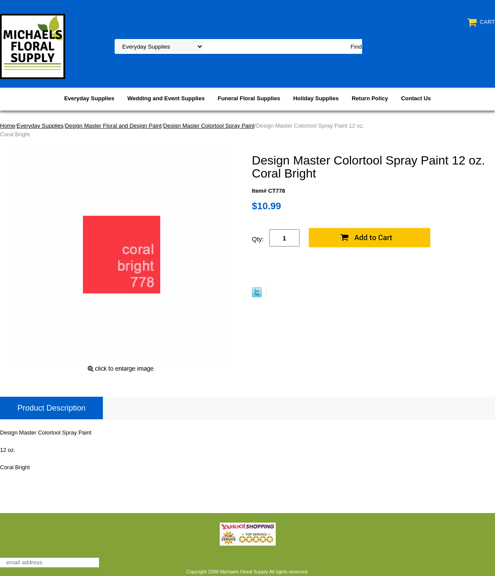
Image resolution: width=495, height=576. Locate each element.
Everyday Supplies (89, 98)
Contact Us (416, 98)
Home (7, 125)
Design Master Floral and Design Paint (113, 125)
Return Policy (370, 98)
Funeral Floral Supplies (249, 98)
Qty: (258, 239)
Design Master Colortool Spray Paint (208, 125)
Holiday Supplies (316, 98)
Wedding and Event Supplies (166, 98)
